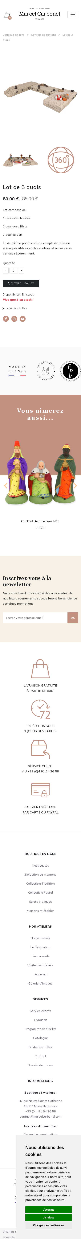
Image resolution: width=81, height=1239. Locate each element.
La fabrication (40, 947)
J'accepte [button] (48, 1209)
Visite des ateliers (40, 965)
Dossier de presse (40, 1065)
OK (73, 617)
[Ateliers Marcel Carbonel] (39, 13)
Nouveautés (40, 865)
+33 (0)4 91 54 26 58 (43, 771)
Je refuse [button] (48, 1217)
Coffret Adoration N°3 (40, 521)
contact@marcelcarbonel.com (40, 1116)
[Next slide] (75, 486)
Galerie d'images (40, 983)
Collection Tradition (40, 883)
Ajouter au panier (21, 283)
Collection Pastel (40, 892)
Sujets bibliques (40, 901)
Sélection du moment (40, 874)
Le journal (40, 974)
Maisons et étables (41, 911)
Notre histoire (40, 938)
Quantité (9, 263)
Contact (40, 1056)
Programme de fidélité (40, 1029)
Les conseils (41, 956)
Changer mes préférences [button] (48, 1225)
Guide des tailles (15, 308)
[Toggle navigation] (72, 14)
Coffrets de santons (43, 34)
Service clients (40, 1011)
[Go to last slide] (6, 486)
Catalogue (40, 1038)
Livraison (40, 1020)
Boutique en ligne (14, 34)
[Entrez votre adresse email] (35, 617)
